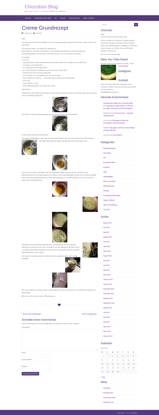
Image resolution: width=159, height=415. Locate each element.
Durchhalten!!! (117, 135)
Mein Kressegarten (89, 314)
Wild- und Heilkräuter (110, 205)
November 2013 (108, 293)
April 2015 (106, 246)
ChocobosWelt (123, 66)
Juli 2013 (106, 312)
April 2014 (106, 275)
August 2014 (107, 256)
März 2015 (107, 251)
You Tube (106, 209)
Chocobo (38, 33)
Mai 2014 (106, 270)
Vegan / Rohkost (88, 18)
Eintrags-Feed (108, 393)
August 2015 (107, 237)
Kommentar (26, 327)
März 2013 (107, 331)
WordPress (134, 413)
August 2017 (107, 223)
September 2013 (109, 303)
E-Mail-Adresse (27, 359)
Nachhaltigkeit (108, 176)
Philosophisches (74, 18)
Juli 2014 (106, 260)
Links (105, 172)
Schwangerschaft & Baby (42, 18)
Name (24, 352)
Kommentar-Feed (109, 397)
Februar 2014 (107, 279)
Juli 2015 (106, 242)
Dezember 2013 (108, 289)
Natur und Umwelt (109, 181)
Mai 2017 (106, 232)
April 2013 (106, 326)
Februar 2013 (107, 336)
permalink (51, 296)
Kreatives (28, 18)
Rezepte (63, 18)
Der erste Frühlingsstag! (32, 314)
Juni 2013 (106, 317)
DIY (55, 18)
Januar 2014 (107, 284)
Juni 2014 (106, 265)
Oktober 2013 (108, 298)
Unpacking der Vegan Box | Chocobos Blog (117, 103)
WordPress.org (108, 402)
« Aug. (103, 377)
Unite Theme (120, 413)
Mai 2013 (106, 322)
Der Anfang (107, 153)
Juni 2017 (106, 227)
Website (24, 366)
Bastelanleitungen (109, 148)
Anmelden (106, 388)
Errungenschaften (109, 162)
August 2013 (107, 308)
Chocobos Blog (41, 6)
